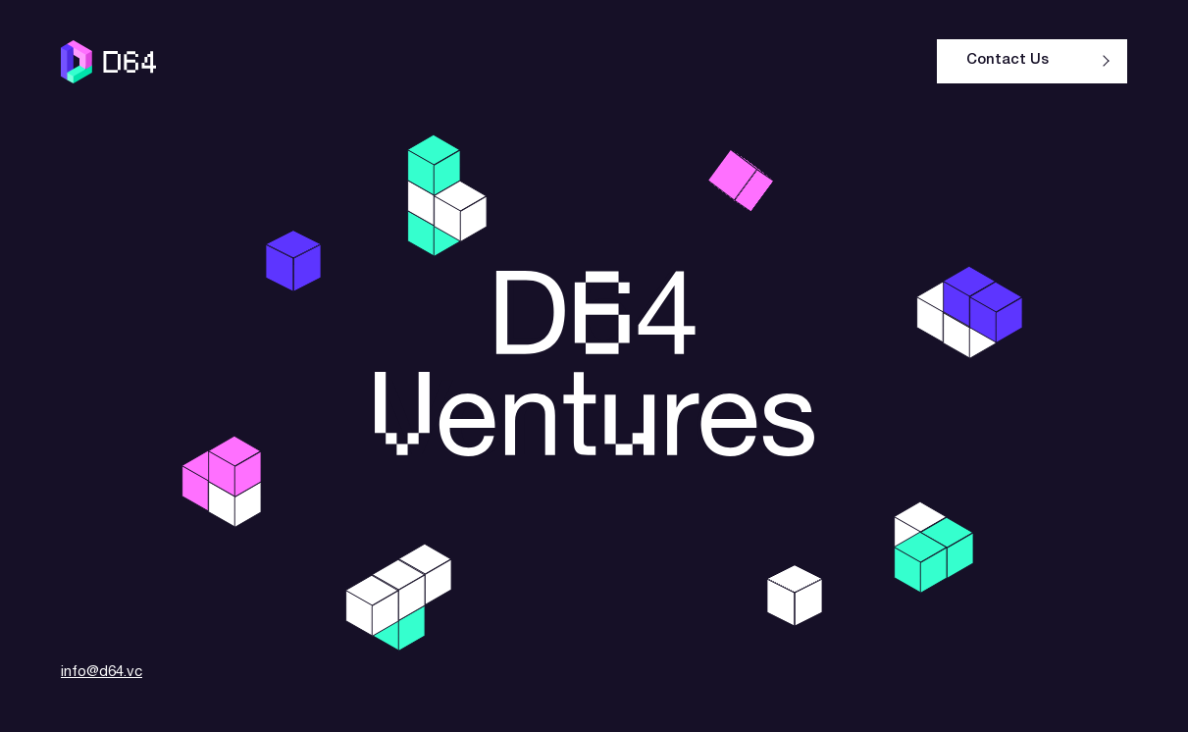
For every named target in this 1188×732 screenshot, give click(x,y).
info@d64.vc (101, 672)
